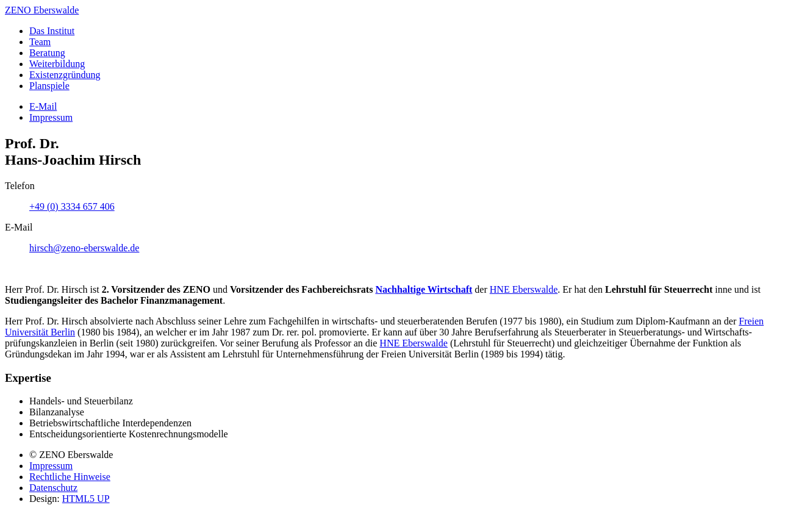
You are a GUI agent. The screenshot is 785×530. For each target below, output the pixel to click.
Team (40, 42)
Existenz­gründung (64, 75)
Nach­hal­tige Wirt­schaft (423, 289)
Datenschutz (53, 487)
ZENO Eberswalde (42, 10)
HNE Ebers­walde (524, 289)
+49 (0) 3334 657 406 (72, 206)
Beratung (47, 53)
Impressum (51, 465)
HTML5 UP (86, 498)
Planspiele (49, 86)
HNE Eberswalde (413, 343)
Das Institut (51, 31)
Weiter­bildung (57, 64)
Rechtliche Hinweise (69, 476)
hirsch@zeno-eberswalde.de (84, 248)
